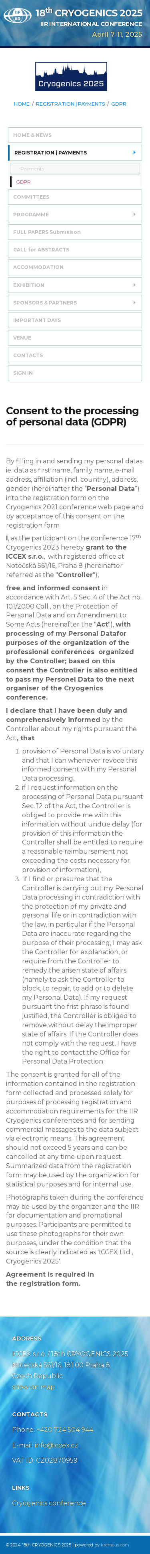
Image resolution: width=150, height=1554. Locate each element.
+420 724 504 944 (64, 1429)
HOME (22, 104)
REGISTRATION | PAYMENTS (70, 104)
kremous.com (115, 1545)
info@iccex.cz (55, 1445)
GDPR (118, 104)
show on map (33, 1387)
